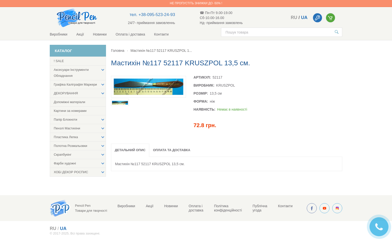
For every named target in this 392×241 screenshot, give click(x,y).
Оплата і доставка (130, 34)
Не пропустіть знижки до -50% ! (196, 3)
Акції (80, 34)
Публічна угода (259, 208)
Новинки (100, 34)
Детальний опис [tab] (130, 150)
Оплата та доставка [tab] (171, 150)
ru (294, 17)
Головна (117, 51)
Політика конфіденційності (228, 208)
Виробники (58, 34)
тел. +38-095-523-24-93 (152, 14)
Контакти (161, 34)
